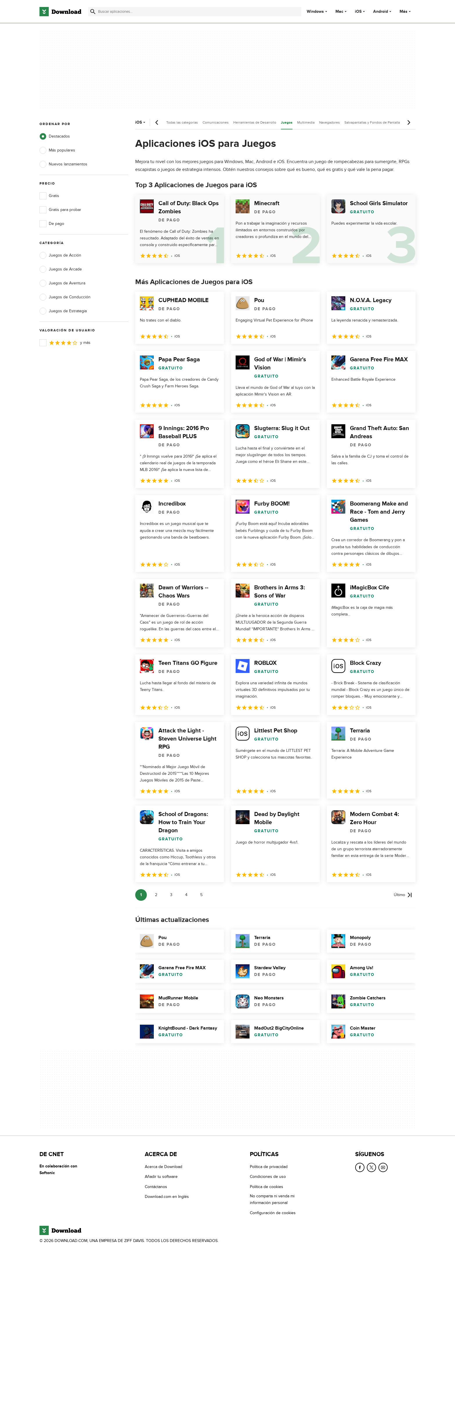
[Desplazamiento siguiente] (409, 122)
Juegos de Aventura (62, 283)
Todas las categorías (182, 122)
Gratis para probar (60, 209)
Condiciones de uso (268, 1176)
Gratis (49, 195)
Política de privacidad (269, 1166)
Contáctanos (156, 1186)
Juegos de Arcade (60, 269)
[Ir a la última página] (403, 895)
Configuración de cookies (273, 1212)
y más (65, 342)
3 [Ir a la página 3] (171, 894)
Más (406, 11)
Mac (339, 12)
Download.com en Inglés (167, 1196)
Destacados (54, 136)
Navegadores (329, 122)
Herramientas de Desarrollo (254, 122)
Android (380, 12)
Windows (315, 12)
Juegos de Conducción (65, 297)
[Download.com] (60, 11)
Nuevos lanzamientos (63, 164)
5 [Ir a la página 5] (201, 894)
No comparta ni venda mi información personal (272, 1199)
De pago (51, 223)
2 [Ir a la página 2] (156, 894)
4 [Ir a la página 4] (186, 894)
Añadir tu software (161, 1176)
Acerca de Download (163, 1166)
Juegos (286, 122)
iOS (358, 12)
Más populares (57, 150)
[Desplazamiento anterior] (157, 122)
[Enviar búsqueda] (93, 11)
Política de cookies (266, 1186)
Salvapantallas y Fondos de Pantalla (372, 122)
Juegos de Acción (60, 255)
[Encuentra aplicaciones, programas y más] (194, 11)
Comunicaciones (216, 122)
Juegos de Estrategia (63, 311)
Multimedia (306, 122)
